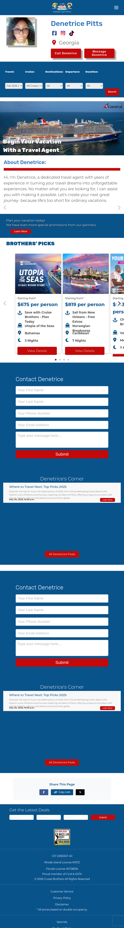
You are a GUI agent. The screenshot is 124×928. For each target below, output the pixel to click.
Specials (62, 921)
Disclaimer (62, 904)
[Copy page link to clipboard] (62, 792)
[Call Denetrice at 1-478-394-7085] (66, 53)
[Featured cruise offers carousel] (62, 303)
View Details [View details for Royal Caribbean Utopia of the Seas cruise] (37, 351)
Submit (62, 454)
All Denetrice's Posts (62, 554)
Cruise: (30, 71)
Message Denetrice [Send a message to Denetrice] (99, 53)
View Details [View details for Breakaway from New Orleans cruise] (84, 351)
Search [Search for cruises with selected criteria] (112, 91)
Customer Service (62, 891)
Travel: (9, 71)
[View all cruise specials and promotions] (62, 226)
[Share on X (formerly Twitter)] (80, 792)
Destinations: (53, 71)
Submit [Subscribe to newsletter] (103, 817)
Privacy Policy (62, 898)
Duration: (92, 71)
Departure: (72, 71)
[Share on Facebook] (43, 792)
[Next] (118, 303)
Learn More (20, 231)
